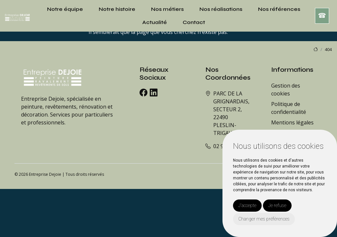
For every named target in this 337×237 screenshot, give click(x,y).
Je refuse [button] (277, 205)
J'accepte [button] (247, 205)
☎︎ (322, 16)
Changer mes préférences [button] (264, 219)
